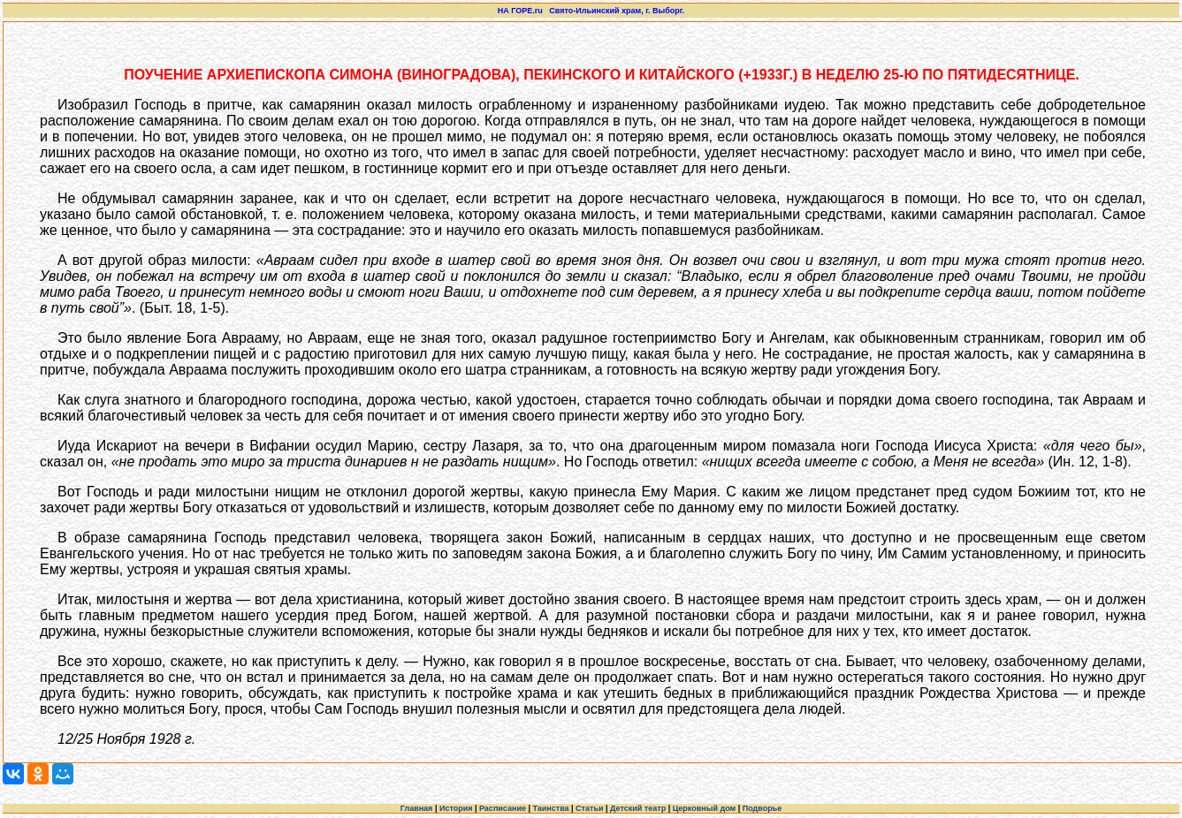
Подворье (762, 808)
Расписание (502, 808)
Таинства (550, 808)
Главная (416, 808)
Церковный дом (704, 808)
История (456, 808)
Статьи (589, 808)
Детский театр (638, 808)
